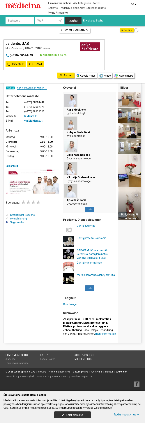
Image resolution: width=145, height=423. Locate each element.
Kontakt (42, 371)
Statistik (109, 371)
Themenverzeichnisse (17, 363)
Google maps (86, 76)
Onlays (94, 330)
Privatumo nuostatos (59, 371)
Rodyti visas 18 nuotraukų (130, 214)
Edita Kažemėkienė (78, 154)
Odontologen (70, 304)
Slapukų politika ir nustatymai (87, 371)
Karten (96, 3)
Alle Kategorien (82, 3)
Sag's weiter (15, 222)
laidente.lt (16, 64)
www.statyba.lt (27, 376)
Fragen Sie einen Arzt (72, 7)
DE (134, 4)
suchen (73, 21)
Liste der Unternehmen (74, 30)
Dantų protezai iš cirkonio (91, 238)
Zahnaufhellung (72, 330)
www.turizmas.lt (60, 376)
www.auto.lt (43, 376)
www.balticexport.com (82, 376)
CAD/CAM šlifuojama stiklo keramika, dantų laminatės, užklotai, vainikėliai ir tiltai (92, 254)
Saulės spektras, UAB (24, 371)
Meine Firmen (58, 12)
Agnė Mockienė (76, 109)
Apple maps (123, 76)
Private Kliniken (85, 333)
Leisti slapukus (72, 414)
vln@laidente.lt (33, 120)
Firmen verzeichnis (59, 3)
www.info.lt (11, 376)
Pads (86, 330)
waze (105, 75)
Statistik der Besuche (20, 214)
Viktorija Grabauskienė (81, 177)
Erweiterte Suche (93, 20)
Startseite (10, 359)
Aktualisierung (16, 218)
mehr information (105, 333)
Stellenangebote (96, 7)
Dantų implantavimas (89, 262)
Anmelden (121, 371)
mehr (89, 209)
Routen (51, 359)
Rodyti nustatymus (126, 414)
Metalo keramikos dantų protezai (96, 274)
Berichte (53, 7)
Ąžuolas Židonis (76, 200)
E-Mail (35, 64)
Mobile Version (83, 359)
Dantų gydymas (86, 225)
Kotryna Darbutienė (78, 132)
